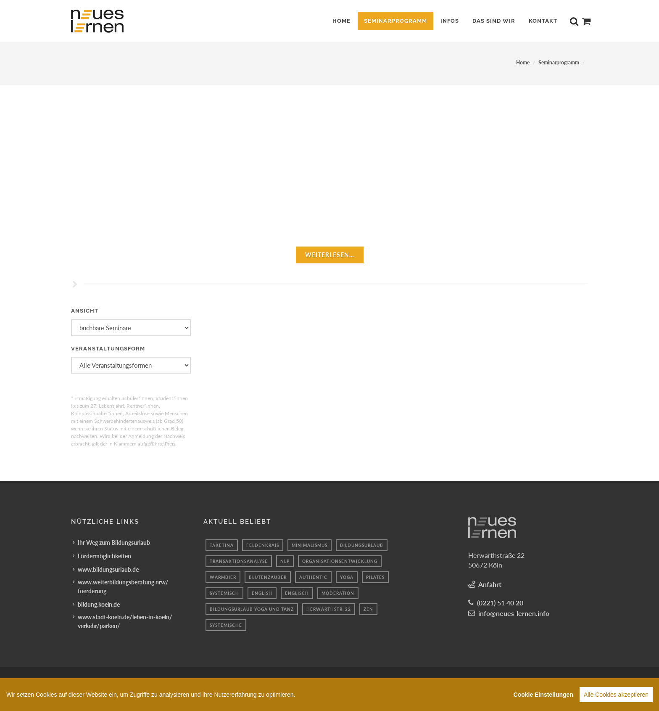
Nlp (285, 561)
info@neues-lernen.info (513, 613)
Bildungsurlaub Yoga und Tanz (252, 609)
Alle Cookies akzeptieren (616, 694)
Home (523, 62)
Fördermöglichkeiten (104, 556)
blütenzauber (268, 577)
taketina (222, 545)
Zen (368, 609)
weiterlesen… (329, 254)
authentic (313, 577)
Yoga (346, 577)
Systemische (226, 625)
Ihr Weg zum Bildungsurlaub (114, 542)
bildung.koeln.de (99, 604)
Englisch (297, 593)
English (262, 593)
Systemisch (224, 593)
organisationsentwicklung (339, 561)
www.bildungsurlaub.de (108, 569)
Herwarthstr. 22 (328, 609)
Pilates (375, 577)
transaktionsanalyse (239, 561)
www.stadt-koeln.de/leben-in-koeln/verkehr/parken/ (125, 621)
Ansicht (84, 311)
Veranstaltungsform (108, 348)
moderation (338, 593)
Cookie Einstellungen (543, 694)
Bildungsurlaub (361, 545)
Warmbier (223, 577)
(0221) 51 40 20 (500, 603)
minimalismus (309, 545)
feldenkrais (262, 545)
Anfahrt (489, 584)
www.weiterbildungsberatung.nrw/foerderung (123, 586)
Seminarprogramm (558, 62)
